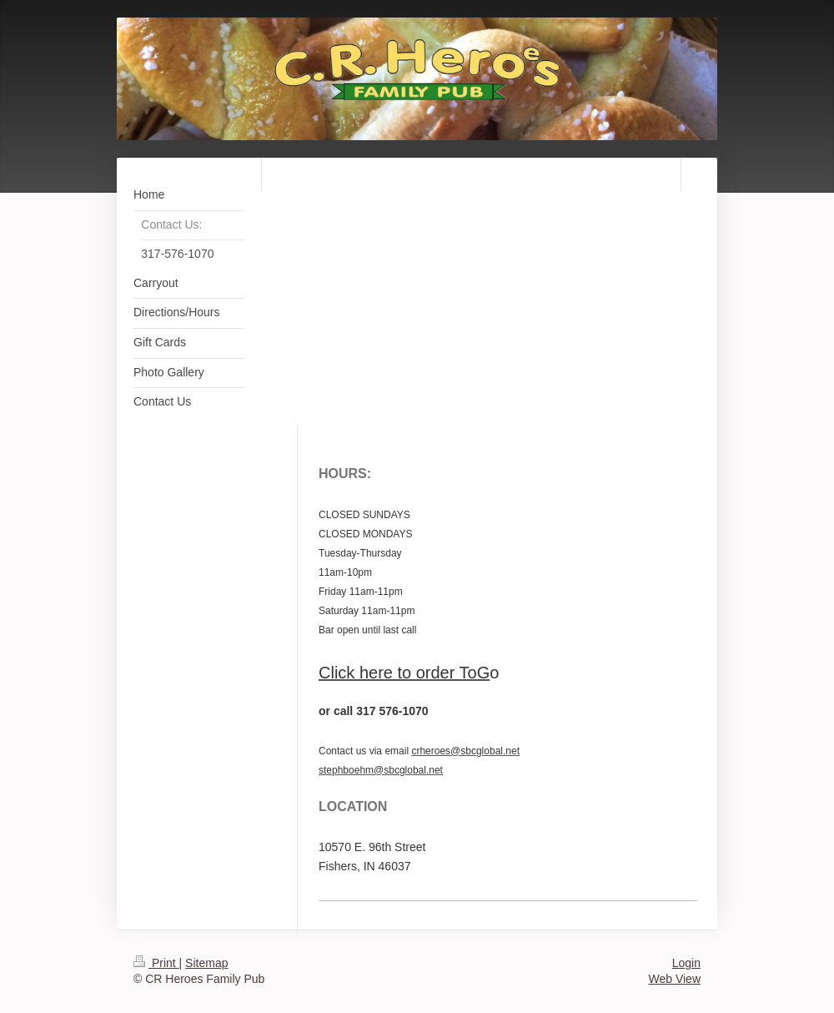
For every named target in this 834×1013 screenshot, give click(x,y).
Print (156, 963)
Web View (674, 978)
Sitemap (206, 963)
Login (686, 963)
